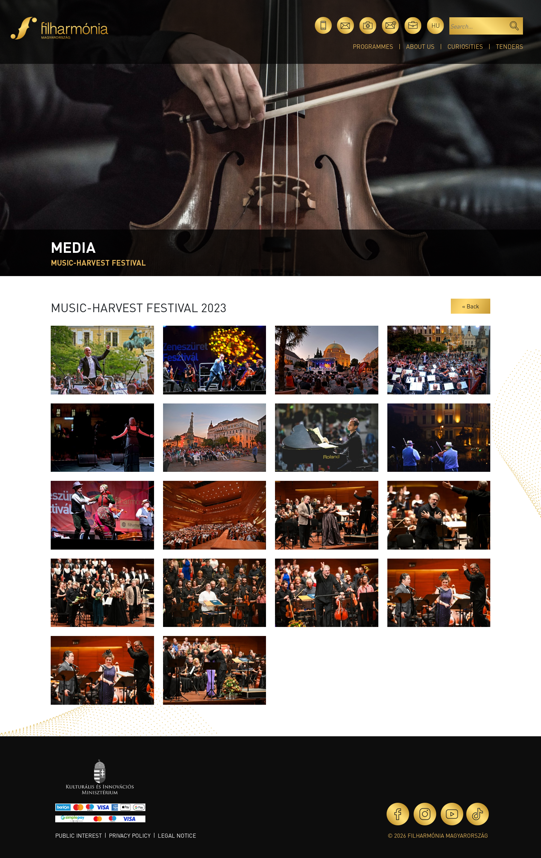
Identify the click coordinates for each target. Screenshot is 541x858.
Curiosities (465, 46)
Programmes (373, 46)
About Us (420, 46)
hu (435, 25)
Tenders (509, 46)
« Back (470, 306)
